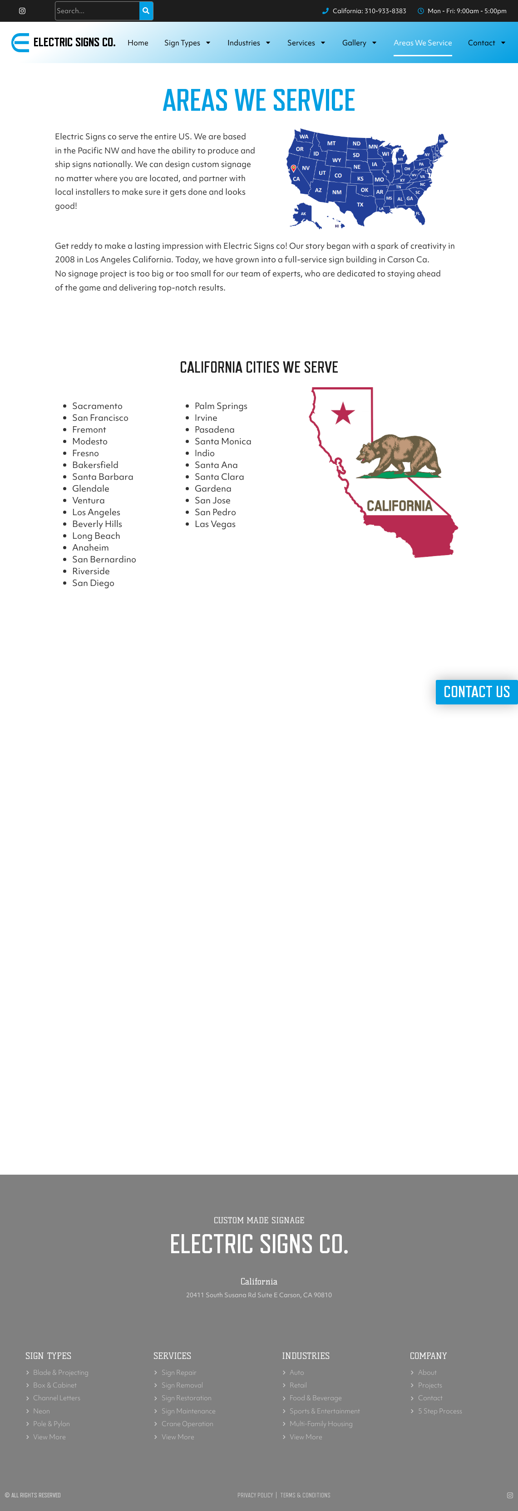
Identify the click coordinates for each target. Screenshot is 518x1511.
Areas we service (423, 43)
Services (306, 43)
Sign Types (188, 43)
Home (138, 43)
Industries (249, 43)
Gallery (360, 43)
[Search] (146, 11)
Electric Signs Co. (75, 42)
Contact (487, 43)
